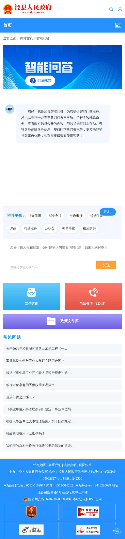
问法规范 (44, 80)
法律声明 (70, 465)
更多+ (108, 212)
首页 (7, 25)
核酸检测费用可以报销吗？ (25, 433)
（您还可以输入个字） (23, 267)
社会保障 (34, 215)
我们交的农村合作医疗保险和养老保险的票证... (39, 445)
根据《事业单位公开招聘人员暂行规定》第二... (39, 373)
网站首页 (26, 38)
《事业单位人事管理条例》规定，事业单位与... (39, 409)
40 (29, 267)
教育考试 (68, 228)
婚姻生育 (96, 215)
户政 (13, 228)
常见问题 (12, 337)
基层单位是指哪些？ (20, 397)
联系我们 (54, 465)
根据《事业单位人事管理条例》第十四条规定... (39, 421)
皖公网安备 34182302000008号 (47, 499)
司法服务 (30, 228)
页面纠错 (85, 465)
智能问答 (42, 38)
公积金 (49, 228)
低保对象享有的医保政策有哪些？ (30, 385)
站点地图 (39, 465)
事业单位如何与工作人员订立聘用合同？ (35, 360)
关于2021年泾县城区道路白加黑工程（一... (36, 348)
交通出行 (75, 215)
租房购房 (89, 228)
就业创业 (55, 215)
